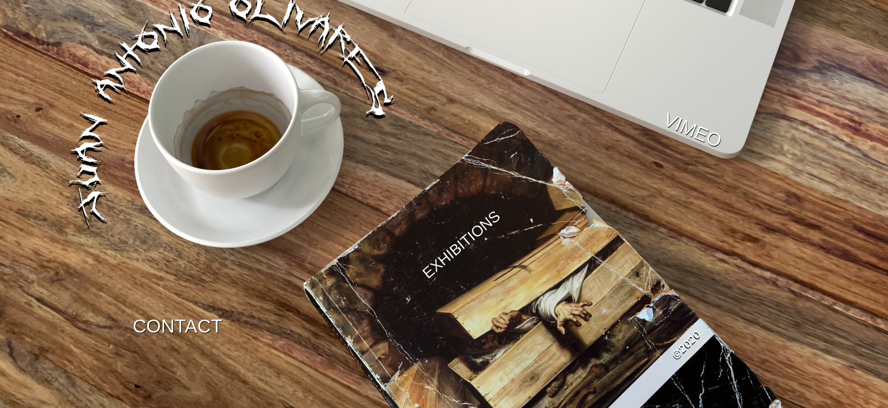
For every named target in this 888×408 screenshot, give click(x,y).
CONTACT (178, 326)
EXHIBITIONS (462, 244)
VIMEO (693, 130)
